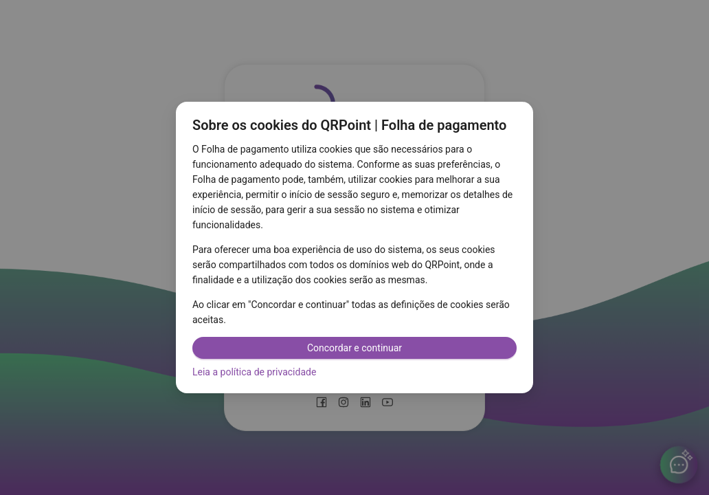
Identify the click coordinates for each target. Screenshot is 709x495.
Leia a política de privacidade (254, 371)
